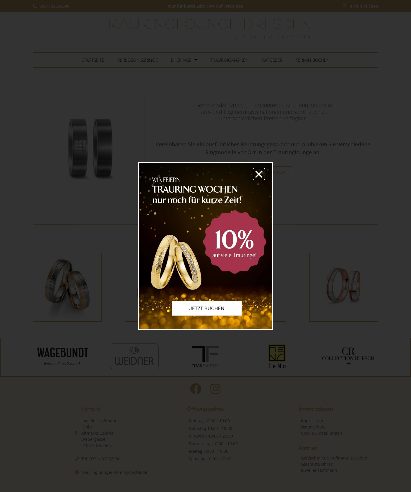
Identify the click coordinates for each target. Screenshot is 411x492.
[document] (205, 246)
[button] (259, 174)
